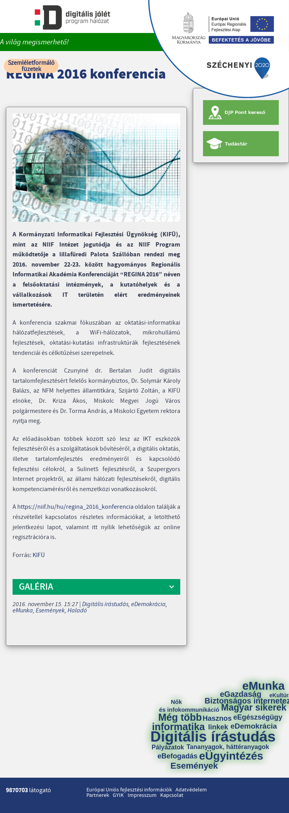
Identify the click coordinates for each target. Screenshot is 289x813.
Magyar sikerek (253, 707)
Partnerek (97, 795)
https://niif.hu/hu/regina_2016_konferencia (75, 507)
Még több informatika (178, 722)
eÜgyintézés (231, 756)
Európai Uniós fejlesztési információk (129, 790)
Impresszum (142, 795)
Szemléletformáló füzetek (31, 66)
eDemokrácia (148, 604)
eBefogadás (177, 756)
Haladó (77, 610)
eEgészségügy (257, 717)
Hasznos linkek (220, 722)
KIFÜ (39, 555)
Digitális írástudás (105, 604)
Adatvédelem (191, 790)
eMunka (23, 610)
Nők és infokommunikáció (189, 705)
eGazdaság (241, 694)
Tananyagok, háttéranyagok (228, 747)
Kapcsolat (171, 795)
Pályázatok (168, 747)
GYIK (118, 795)
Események (50, 610)
